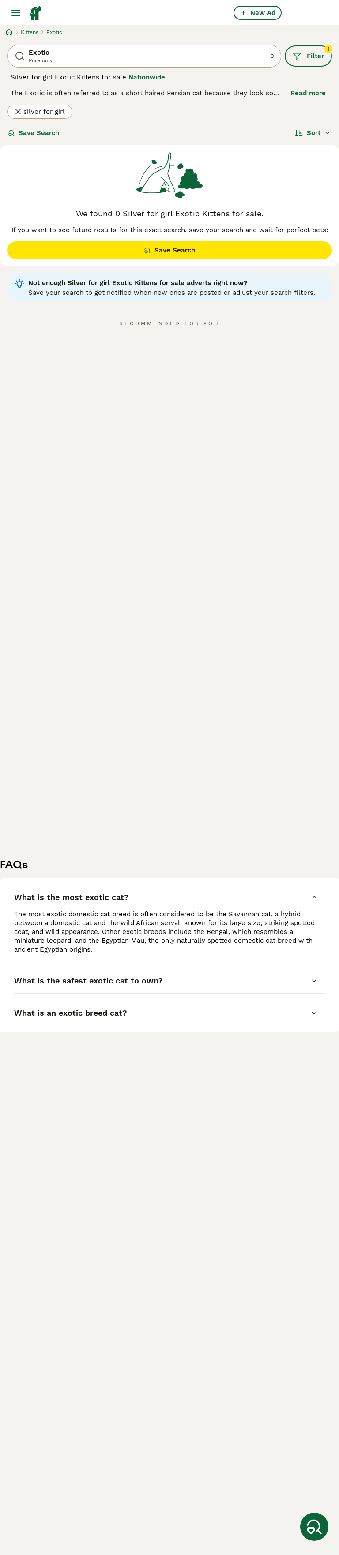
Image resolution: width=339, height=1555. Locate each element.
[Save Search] (314, 1527)
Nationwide (146, 77)
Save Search (33, 133)
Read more (308, 93)
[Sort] (312, 133)
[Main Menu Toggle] (16, 13)
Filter (312, 52)
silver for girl (40, 112)
